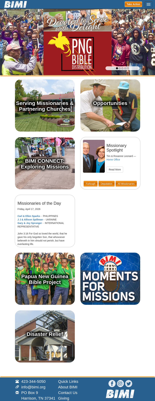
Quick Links (68, 381)
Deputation (106, 183)
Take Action (133, 4)
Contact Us (67, 393)
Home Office (113, 159)
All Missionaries (126, 183)
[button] (11, 42)
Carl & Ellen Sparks (29, 216)
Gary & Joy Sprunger (30, 223)
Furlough (90, 183)
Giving (63, 398)
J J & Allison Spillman (30, 219)
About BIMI (67, 387)
